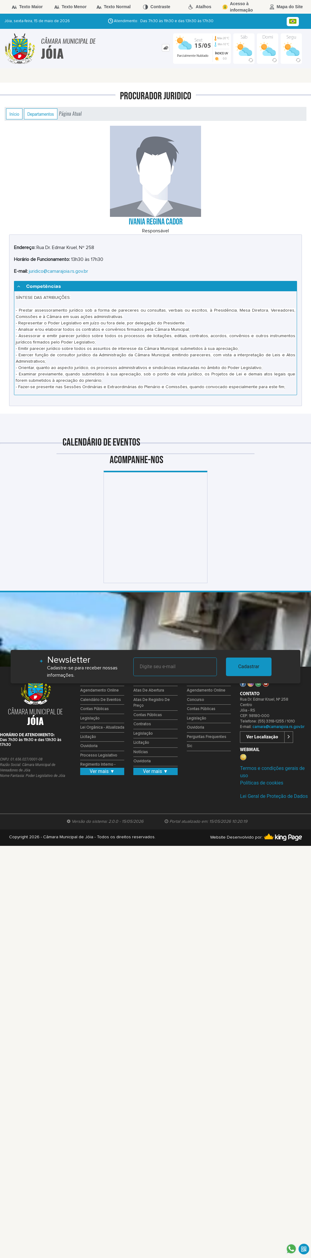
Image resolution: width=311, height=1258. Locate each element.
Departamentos (40, 114)
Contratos (142, 724)
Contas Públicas (94, 709)
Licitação (88, 737)
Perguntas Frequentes (206, 737)
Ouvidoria (88, 746)
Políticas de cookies (261, 783)
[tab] (165, 48)
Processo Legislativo (98, 755)
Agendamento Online (99, 690)
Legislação (90, 718)
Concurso (195, 700)
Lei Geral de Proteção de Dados (274, 796)
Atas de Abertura (148, 690)
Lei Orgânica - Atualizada (102, 728)
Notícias (140, 752)
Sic (189, 746)
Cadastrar (248, 666)
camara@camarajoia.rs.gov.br (278, 727)
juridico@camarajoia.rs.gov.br (58, 271)
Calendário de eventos (100, 700)
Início (14, 114)
